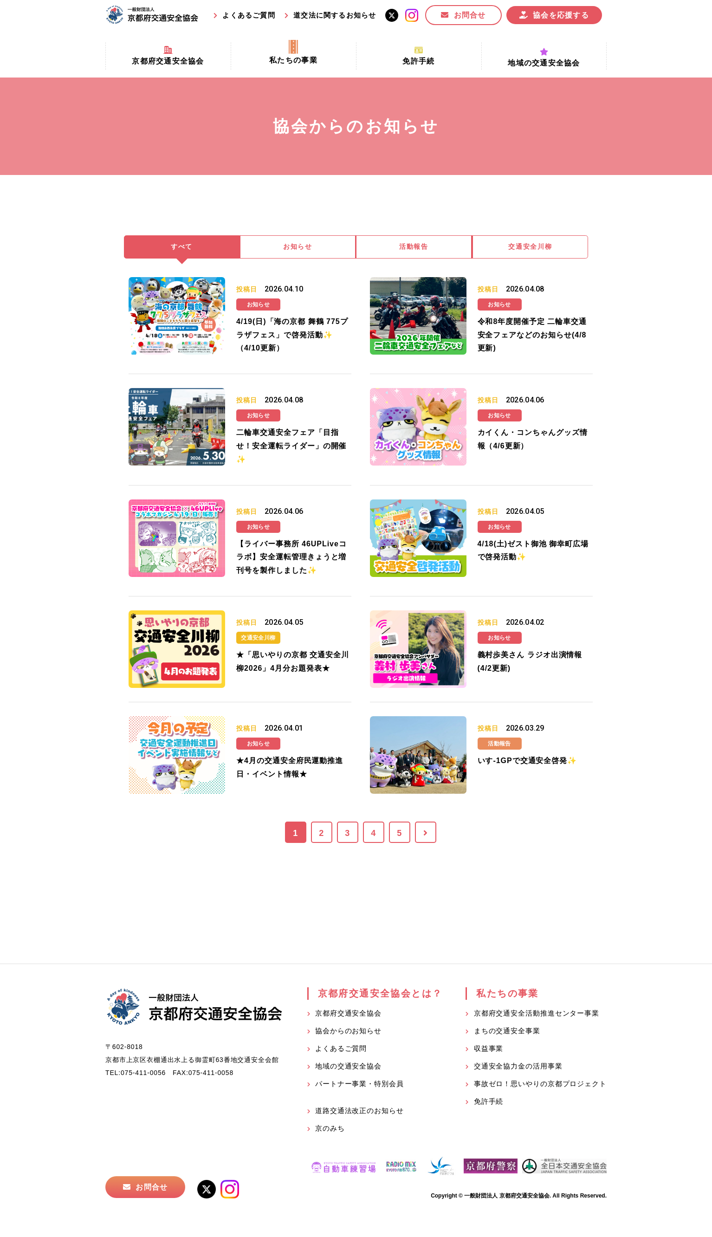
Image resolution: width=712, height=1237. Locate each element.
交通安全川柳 (530, 248)
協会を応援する (561, 15)
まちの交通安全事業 (507, 1032)
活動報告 (414, 248)
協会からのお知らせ (348, 1032)
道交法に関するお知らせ (334, 15)
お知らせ (298, 248)
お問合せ (470, 15)
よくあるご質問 (248, 15)
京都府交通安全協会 (348, 1014)
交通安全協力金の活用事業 (518, 1067)
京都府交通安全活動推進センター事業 (536, 1014)
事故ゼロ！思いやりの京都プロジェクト (540, 1085)
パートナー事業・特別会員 (359, 1085)
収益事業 (489, 1050)
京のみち (330, 1129)
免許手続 (489, 1103)
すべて (181, 248)
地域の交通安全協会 (348, 1067)
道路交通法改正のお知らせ (359, 1112)
